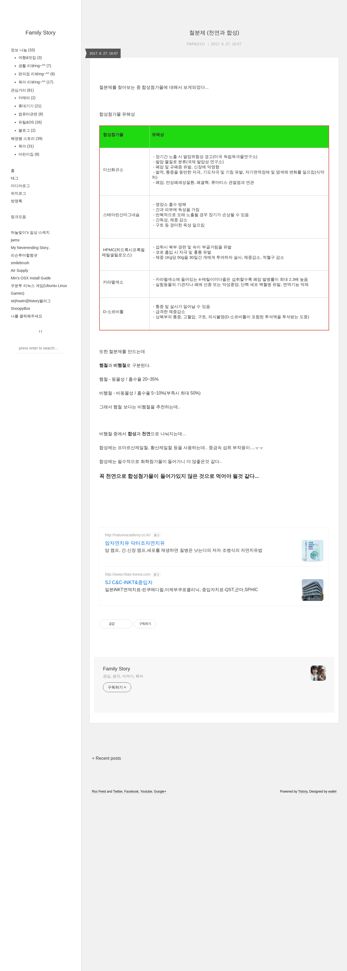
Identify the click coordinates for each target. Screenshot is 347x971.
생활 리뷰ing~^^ (34, 66)
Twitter (118, 964)
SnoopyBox (20, 308)
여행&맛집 (29, 57)
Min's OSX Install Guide (31, 278)
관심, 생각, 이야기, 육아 (123, 848)
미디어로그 (20, 186)
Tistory (302, 964)
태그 (14, 178)
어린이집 (28, 154)
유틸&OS (29, 122)
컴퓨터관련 (30, 114)
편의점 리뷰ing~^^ (36, 74)
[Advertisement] (214, 115)
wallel (332, 964)
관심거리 (22, 90)
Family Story (40, 33)
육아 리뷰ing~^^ (35, 82)
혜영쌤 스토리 (27, 138)
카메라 (26, 98)
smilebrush (20, 263)
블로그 (26, 130)
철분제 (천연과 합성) (214, 33)
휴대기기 (29, 106)
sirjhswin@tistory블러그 (31, 301)
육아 (25, 146)
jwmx (15, 240)
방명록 (16, 201)
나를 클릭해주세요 (26, 316)
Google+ (160, 964)
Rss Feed (99, 964)
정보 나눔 (23, 50)
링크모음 (18, 217)
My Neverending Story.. (30, 247)
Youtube (146, 964)
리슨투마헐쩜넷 (24, 255)
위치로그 (18, 193)
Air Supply (19, 270)
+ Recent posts (106, 930)
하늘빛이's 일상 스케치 (30, 232)
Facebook (131, 964)
